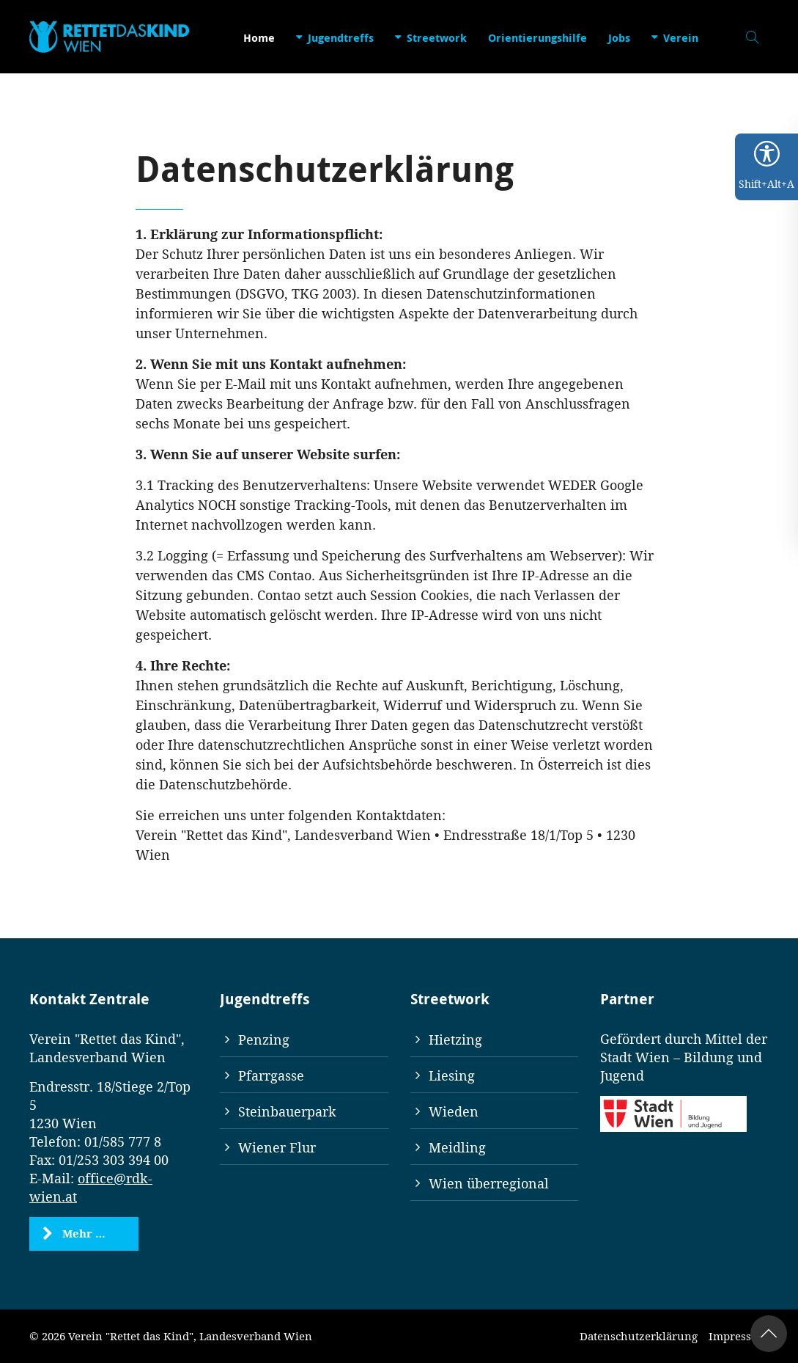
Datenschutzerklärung (639, 1336)
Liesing (452, 1075)
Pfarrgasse (271, 1075)
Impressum (739, 1336)
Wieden (454, 1111)
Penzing (263, 1039)
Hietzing (455, 1039)
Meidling (457, 1147)
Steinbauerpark (287, 1111)
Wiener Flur (277, 1147)
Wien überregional (489, 1183)
